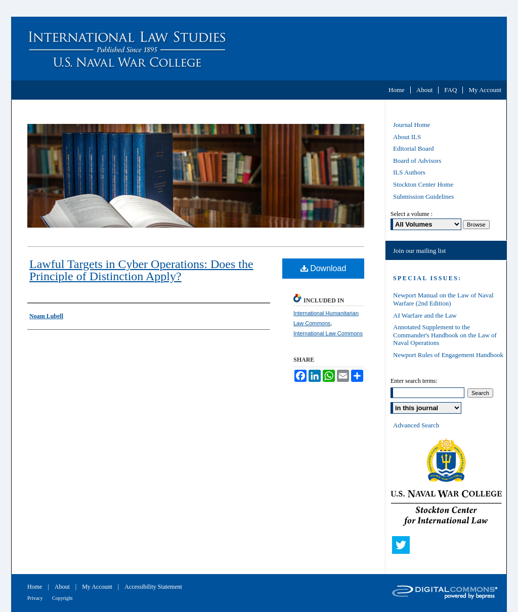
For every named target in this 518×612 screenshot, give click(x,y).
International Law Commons (328, 333)
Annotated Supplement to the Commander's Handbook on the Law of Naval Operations (445, 334)
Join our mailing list (419, 250)
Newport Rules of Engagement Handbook (448, 355)
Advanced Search (416, 425)
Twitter (403, 547)
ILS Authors (409, 172)
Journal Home (411, 124)
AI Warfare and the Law (425, 315)
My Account (98, 586)
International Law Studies (259, 48)
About (63, 586)
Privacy (35, 598)
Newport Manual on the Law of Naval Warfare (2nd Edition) (443, 299)
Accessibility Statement (153, 586)
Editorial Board (413, 148)
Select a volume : (412, 213)
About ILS (407, 137)
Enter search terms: (414, 380)
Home (35, 586)
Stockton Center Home (423, 184)
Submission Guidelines (423, 196)
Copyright (62, 598)
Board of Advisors (417, 160)
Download (323, 268)
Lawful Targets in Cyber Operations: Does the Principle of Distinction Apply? (141, 270)
